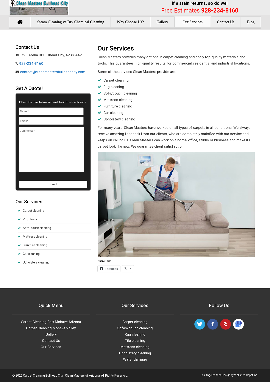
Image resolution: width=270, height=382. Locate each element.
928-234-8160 (219, 10)
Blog (250, 22)
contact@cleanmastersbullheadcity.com (52, 72)
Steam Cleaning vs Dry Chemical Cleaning (70, 22)
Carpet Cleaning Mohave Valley (51, 328)
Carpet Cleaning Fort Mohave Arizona (51, 322)
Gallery (162, 22)
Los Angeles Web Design (215, 375)
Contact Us (225, 22)
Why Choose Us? (130, 22)
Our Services (193, 22)
